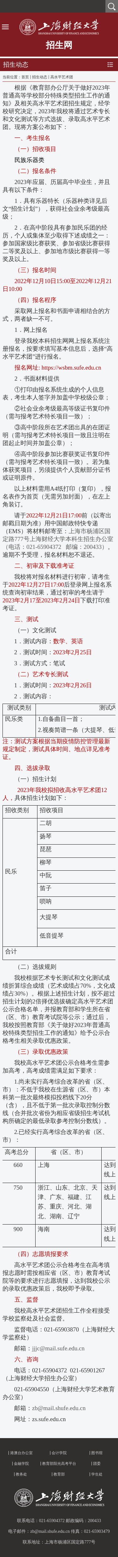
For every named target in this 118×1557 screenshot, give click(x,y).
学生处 (97, 1474)
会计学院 (59, 1453)
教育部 (59, 1474)
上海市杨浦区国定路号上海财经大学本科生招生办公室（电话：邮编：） (58, 539)
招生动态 (39, 77)
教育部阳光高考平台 (59, 1463)
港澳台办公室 (21, 1453)
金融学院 (21, 1463)
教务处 (21, 1474)
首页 (25, 77)
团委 (97, 1463)
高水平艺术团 (61, 77)
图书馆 (97, 1453)
